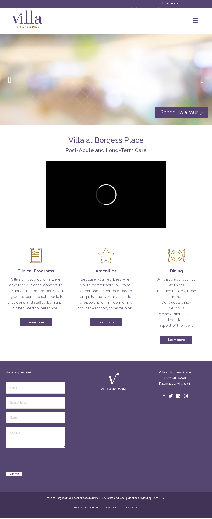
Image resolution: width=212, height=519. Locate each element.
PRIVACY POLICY (112, 507)
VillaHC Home (169, 3)
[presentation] (38, 461)
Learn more (35, 322)
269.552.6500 (170, 8)
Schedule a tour (139, 8)
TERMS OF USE (131, 507)
